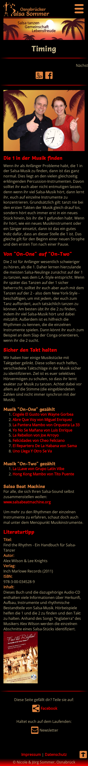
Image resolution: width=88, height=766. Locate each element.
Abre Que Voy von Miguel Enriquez (42, 419)
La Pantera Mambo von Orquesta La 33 (46, 424)
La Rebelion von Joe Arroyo (36, 435)
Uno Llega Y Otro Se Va (32, 451)
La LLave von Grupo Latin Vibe (38, 468)
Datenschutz (56, 754)
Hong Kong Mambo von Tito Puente (43, 474)
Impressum (31, 754)
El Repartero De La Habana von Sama (45, 445)
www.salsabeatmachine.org (27, 502)
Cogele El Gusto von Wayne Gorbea (43, 414)
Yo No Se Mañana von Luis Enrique (42, 430)
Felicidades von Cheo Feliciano (39, 440)
